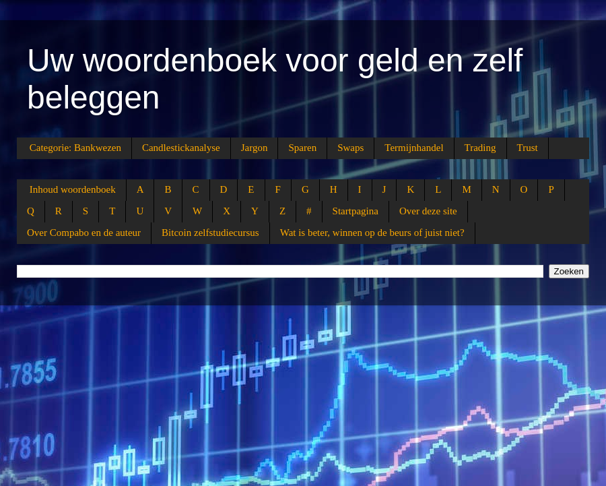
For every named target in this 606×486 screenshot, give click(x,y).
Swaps (350, 147)
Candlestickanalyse (181, 147)
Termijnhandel (413, 147)
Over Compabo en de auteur (84, 232)
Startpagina (355, 211)
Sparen (302, 147)
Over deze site (428, 211)
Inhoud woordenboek (73, 189)
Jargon (254, 147)
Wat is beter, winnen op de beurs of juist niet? (372, 232)
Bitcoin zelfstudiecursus (210, 232)
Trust (527, 147)
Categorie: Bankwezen (75, 147)
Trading (480, 147)
